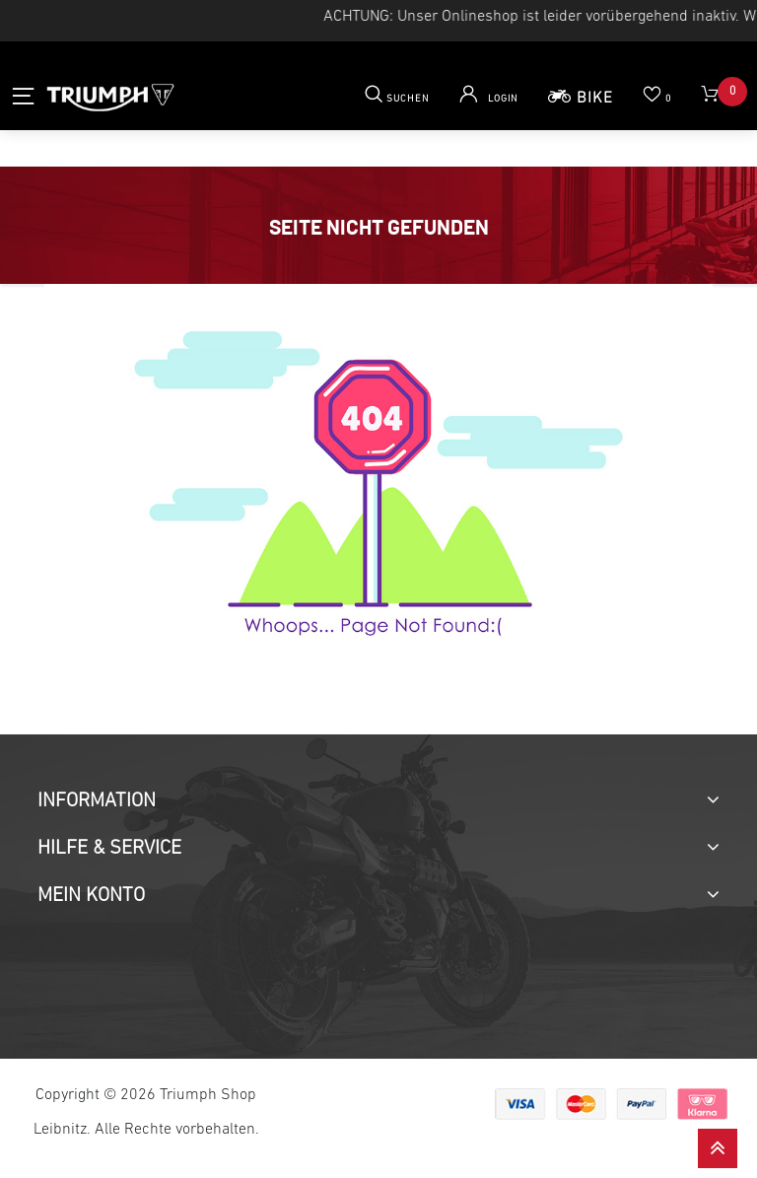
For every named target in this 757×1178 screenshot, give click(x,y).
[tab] (378, 801)
